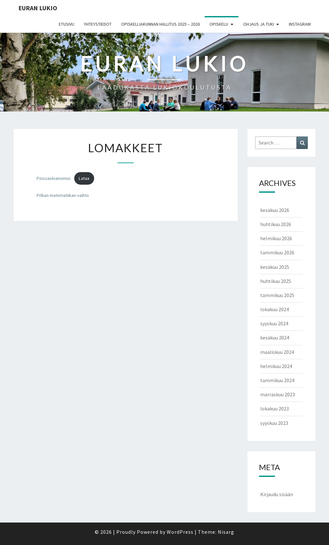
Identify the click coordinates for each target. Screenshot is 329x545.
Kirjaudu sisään (276, 494)
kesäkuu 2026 (274, 210)
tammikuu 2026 (277, 252)
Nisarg (226, 532)
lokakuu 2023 (274, 408)
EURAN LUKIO (37, 8)
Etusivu (66, 24)
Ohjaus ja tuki (258, 24)
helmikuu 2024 (276, 366)
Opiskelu (218, 24)
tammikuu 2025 (277, 295)
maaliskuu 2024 (277, 352)
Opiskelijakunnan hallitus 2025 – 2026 (160, 24)
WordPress (180, 532)
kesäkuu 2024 (274, 337)
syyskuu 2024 (274, 323)
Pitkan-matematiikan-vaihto (63, 195)
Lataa (84, 178)
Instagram (300, 24)
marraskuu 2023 (277, 394)
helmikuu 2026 (276, 238)
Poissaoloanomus (54, 178)
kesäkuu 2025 (274, 267)
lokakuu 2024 (274, 309)
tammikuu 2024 (277, 380)
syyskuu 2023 (274, 423)
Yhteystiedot (97, 24)
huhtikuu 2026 (275, 224)
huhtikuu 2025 (275, 281)
